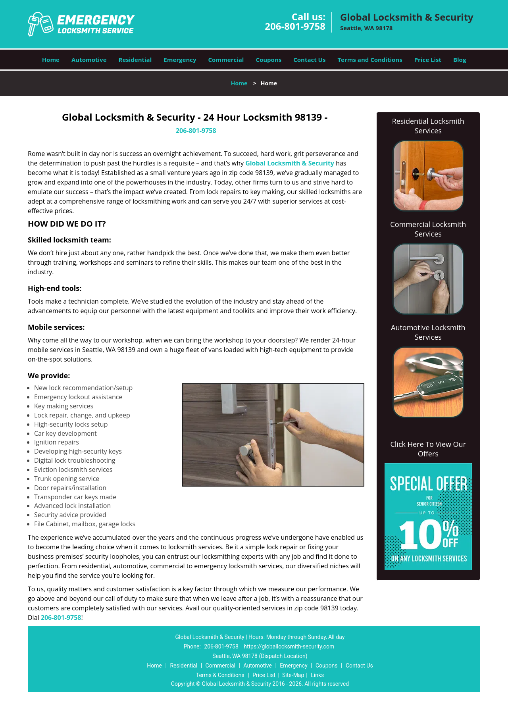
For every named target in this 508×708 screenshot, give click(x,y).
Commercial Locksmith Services (428, 229)
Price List (427, 59)
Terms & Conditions (220, 675)
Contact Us (309, 59)
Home (51, 59)
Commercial (226, 59)
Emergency (180, 59)
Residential (135, 59)
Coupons (268, 59)
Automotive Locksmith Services (428, 332)
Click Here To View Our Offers (428, 448)
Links (317, 675)
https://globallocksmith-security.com (289, 646)
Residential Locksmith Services (428, 125)
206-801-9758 (295, 26)
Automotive (89, 59)
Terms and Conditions (369, 59)
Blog (459, 59)
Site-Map (293, 675)
